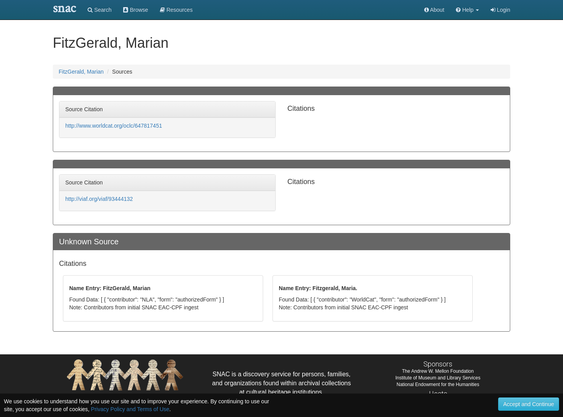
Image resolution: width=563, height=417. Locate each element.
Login (500, 10)
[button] (467, 10)
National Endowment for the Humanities (437, 384)
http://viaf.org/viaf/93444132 (99, 199)
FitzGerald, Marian (81, 72)
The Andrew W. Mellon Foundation (437, 371)
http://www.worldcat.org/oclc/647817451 (113, 126)
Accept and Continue (528, 404)
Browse (135, 10)
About (434, 10)
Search (99, 10)
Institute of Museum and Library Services (437, 378)
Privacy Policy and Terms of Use (130, 409)
